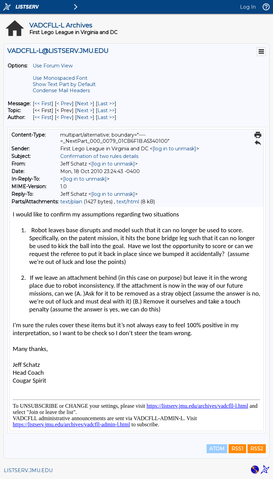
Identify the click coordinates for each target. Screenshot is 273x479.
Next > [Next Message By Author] (85, 117)
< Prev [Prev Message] (64, 103)
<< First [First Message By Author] (43, 117)
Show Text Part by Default (64, 84)
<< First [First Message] (43, 103)
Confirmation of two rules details (99, 156)
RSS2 (256, 449)
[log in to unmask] (174, 149)
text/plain (71, 202)
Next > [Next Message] (85, 103)
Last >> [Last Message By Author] (106, 117)
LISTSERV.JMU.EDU (28, 470)
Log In (248, 7)
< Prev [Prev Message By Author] (64, 117)
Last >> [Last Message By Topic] (106, 110)
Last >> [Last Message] (106, 103)
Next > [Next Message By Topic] (85, 110)
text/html (127, 202)
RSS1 (237, 449)
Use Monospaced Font (60, 78)
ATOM (216, 449)
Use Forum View (53, 66)
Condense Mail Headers (61, 90)
